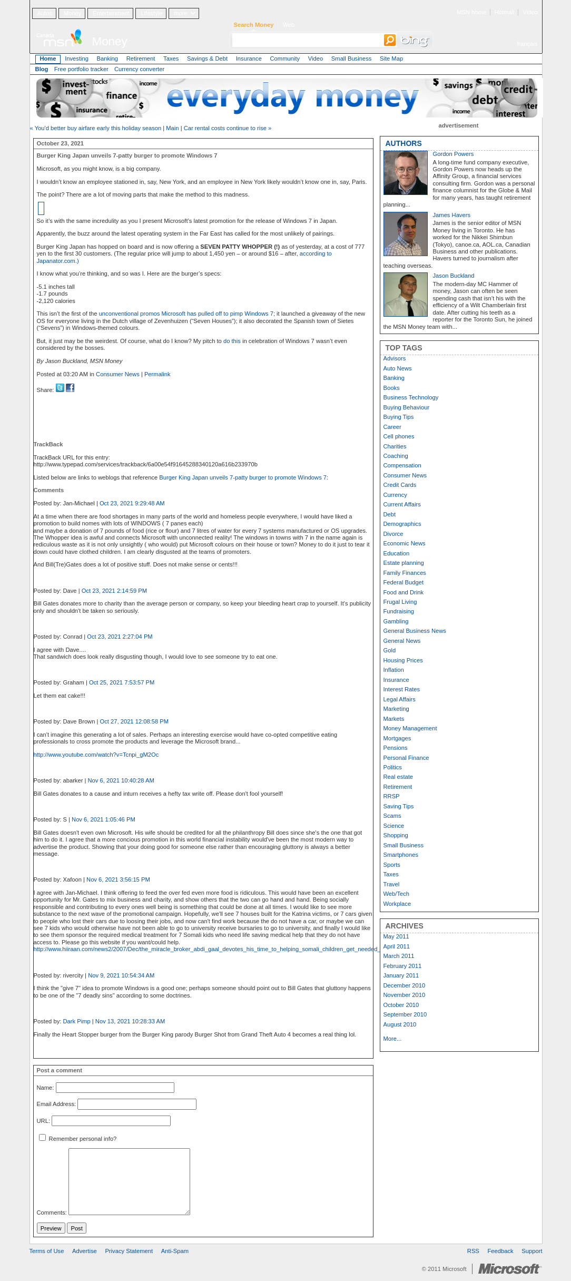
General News (402, 641)
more (181, 13)
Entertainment (111, 13)
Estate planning (403, 563)
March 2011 (399, 956)
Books (391, 388)
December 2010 (404, 985)
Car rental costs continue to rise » (228, 128)
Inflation (393, 670)
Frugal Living (400, 602)
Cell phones (399, 436)
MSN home (471, 12)
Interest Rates (401, 689)
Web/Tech (396, 894)
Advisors (394, 358)
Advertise (84, 1251)
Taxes (171, 58)
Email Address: (56, 1104)
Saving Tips (398, 806)
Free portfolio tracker (81, 69)
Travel (391, 884)
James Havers (452, 215)
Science (394, 826)
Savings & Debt (207, 58)
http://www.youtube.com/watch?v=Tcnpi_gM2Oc (96, 754)
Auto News (397, 368)
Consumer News (118, 374)
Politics (392, 767)
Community (285, 58)
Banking (107, 58)
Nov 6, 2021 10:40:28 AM (121, 780)
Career (392, 427)
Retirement (140, 58)
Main (172, 128)
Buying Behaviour (406, 407)
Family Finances (404, 573)
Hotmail (505, 12)
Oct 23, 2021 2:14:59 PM (114, 591)
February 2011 (402, 966)
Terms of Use (46, 1251)
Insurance (249, 58)
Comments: (52, 1213)
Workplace (397, 904)
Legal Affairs (399, 699)
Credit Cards (400, 485)
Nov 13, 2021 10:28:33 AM (130, 1021)
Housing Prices (403, 660)
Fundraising (398, 611)
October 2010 (401, 1005)
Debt (389, 514)
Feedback (501, 1251)
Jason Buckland (454, 275)
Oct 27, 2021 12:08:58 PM (134, 721)
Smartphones (401, 855)
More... (392, 1038)
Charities (395, 446)
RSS (473, 1251)
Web (288, 25)
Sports (391, 865)
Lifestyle (151, 13)
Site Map (391, 58)
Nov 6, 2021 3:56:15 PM (118, 879)
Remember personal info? (78, 1139)
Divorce (393, 534)
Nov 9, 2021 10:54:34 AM (121, 975)
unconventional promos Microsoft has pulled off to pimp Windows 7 (186, 313)
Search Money (254, 25)
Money (73, 13)
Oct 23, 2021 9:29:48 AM (132, 503)
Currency (395, 495)
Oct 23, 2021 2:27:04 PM (119, 636)
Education (396, 553)
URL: (44, 1121)
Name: (45, 1087)
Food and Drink (403, 592)
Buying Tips (398, 417)
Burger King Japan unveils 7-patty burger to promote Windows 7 (243, 477)
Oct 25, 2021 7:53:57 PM (121, 682)
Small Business (351, 58)
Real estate (398, 777)
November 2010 (404, 995)
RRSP (391, 796)
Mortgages (397, 738)
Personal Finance (406, 758)
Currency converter (139, 69)
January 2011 (401, 975)
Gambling (396, 621)
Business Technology (411, 397)
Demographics (402, 524)
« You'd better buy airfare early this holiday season (96, 128)
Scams (392, 816)
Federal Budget (403, 582)
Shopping (395, 835)
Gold (389, 650)
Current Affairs (402, 504)
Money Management (410, 728)
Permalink (157, 374)
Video (530, 12)
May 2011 (396, 936)
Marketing (396, 709)
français (527, 44)
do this (232, 341)
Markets (394, 719)
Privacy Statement (129, 1251)
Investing (76, 58)
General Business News (414, 631)
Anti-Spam (175, 1251)
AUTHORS (404, 143)
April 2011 (396, 946)
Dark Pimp (76, 1021)
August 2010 (400, 1024)
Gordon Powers (453, 154)
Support (531, 1251)
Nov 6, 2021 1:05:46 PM (103, 819)
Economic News (404, 543)
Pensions (395, 748)
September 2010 (405, 1014)
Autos (44, 13)
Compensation (402, 465)
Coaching (395, 456)
